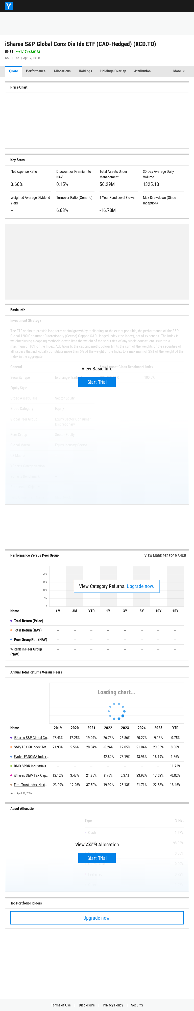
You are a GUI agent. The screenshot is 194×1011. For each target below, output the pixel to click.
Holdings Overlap (113, 71)
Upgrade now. (140, 586)
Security (137, 1005)
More (177, 71)
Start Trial (97, 382)
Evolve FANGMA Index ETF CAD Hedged (32, 756)
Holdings (85, 71)
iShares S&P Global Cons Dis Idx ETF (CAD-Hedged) (32, 737)
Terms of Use (61, 1005)
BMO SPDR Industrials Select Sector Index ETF (32, 766)
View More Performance (165, 556)
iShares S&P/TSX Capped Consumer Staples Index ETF (32, 775)
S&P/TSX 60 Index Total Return (32, 747)
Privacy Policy (113, 1005)
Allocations (62, 71)
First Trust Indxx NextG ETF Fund (32, 785)
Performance (35, 71)
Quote (13, 71)
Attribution (142, 71)
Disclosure (87, 1005)
